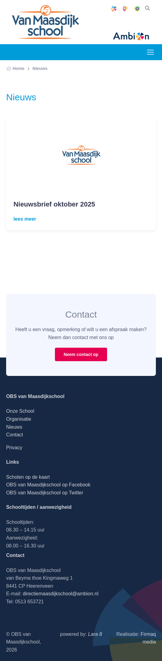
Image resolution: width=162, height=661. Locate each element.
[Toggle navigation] (150, 52)
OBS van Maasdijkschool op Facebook (48, 484)
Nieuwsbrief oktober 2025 (54, 204)
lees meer (25, 219)
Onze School (20, 411)
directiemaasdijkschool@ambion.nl (60, 593)
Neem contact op (81, 354)
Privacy (14, 447)
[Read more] (81, 155)
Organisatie (18, 419)
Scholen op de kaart (28, 477)
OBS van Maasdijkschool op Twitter (44, 492)
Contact (14, 434)
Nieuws (40, 68)
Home (15, 68)
